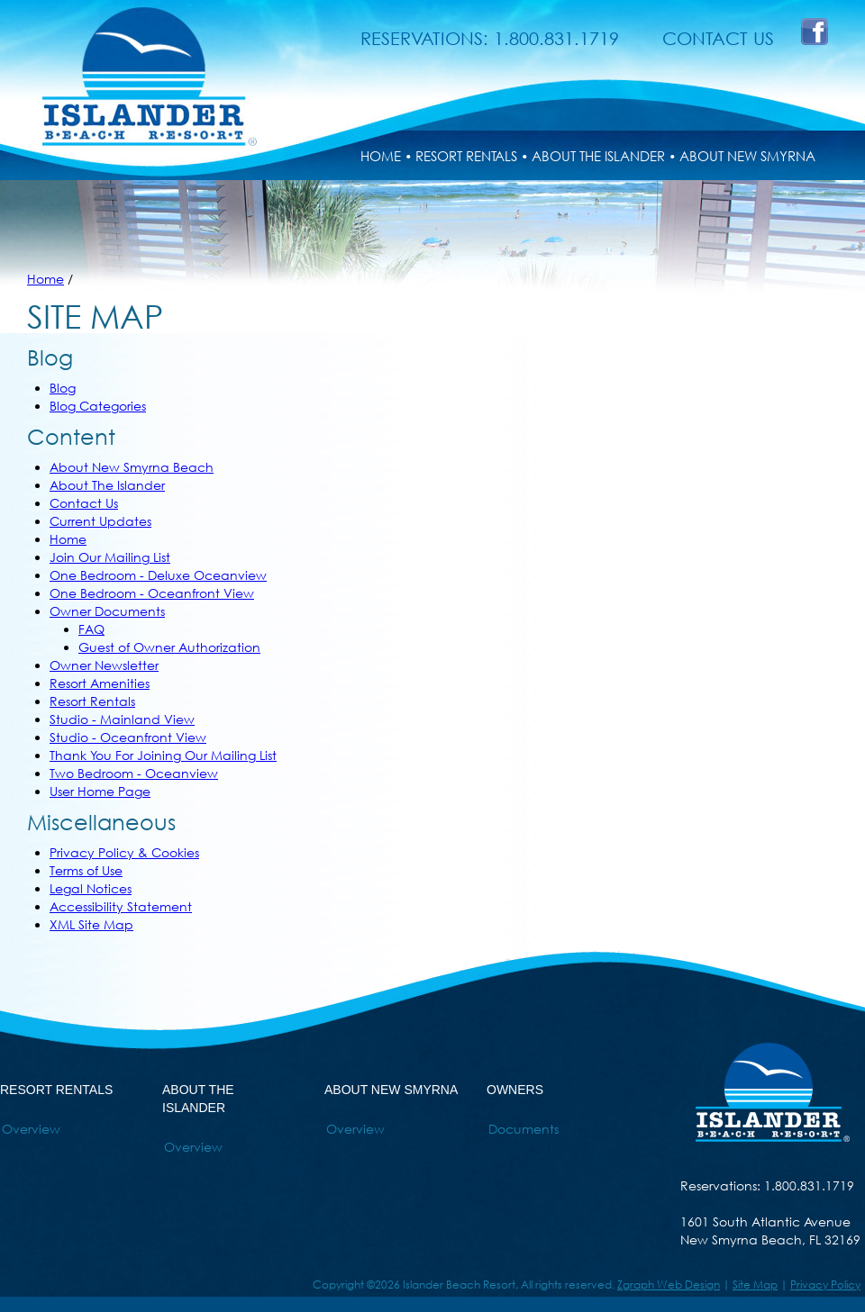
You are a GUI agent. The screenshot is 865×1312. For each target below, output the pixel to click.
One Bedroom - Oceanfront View (152, 593)
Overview (31, 1128)
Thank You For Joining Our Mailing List (163, 755)
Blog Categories (98, 405)
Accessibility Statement (121, 906)
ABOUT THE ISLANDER (598, 156)
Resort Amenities (100, 683)
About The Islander (107, 485)
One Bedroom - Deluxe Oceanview (158, 575)
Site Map (755, 1284)
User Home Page (100, 791)
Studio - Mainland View (122, 719)
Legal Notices (91, 888)
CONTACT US (718, 38)
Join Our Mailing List (110, 557)
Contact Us (84, 503)
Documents (523, 1128)
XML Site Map (91, 924)
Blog (63, 387)
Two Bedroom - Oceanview (134, 773)
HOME (380, 156)
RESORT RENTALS (466, 156)
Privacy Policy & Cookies (124, 852)
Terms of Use (86, 870)
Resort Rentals (92, 701)
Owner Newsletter (104, 665)
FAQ (91, 629)
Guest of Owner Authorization (169, 647)
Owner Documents (107, 611)
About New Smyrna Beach (132, 467)
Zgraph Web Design (668, 1284)
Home (45, 278)
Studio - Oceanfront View (128, 737)
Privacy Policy (825, 1284)
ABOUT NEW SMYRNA (747, 156)
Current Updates (100, 521)
